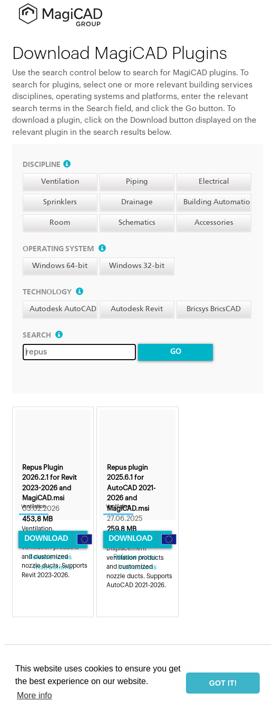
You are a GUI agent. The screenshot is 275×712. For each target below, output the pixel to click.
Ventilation (60, 181)
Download (46, 538)
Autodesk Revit (137, 309)
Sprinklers (60, 202)
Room (60, 222)
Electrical (214, 181)
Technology (53, 292)
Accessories (213, 222)
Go (175, 351)
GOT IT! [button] (223, 683)
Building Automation (218, 202)
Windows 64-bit (59, 266)
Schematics (137, 222)
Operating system (64, 249)
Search (43, 335)
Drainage (137, 202)
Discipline (47, 165)
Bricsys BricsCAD (213, 309)
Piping (137, 181)
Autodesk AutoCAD (63, 309)
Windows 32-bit (136, 266)
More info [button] (34, 695)
